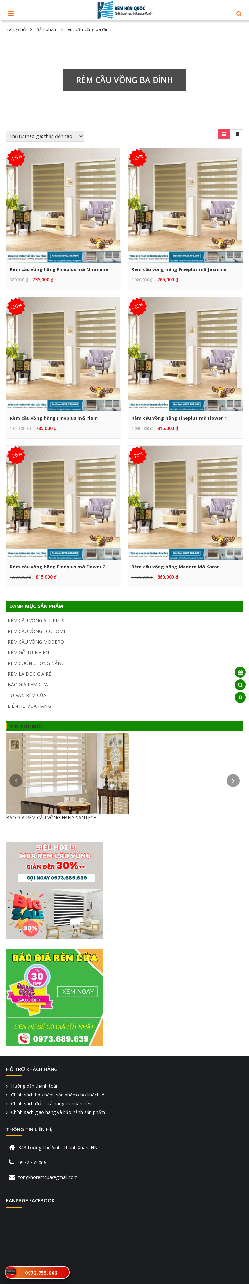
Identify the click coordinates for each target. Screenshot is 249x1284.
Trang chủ (15, 29)
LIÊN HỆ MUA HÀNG (29, 706)
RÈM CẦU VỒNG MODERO (36, 642)
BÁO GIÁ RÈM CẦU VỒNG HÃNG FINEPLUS (51, 817)
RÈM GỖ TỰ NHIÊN (28, 652)
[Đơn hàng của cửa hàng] (45, 136)
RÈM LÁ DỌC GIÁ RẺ (29, 674)
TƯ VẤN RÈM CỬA (27, 695)
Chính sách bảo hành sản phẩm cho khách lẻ (57, 1095)
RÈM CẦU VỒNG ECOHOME (37, 631)
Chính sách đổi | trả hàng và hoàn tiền (51, 1103)
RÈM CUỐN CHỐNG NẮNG (36, 663)
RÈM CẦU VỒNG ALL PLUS (36, 620)
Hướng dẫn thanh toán (35, 1086)
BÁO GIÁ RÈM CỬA (28, 685)
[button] (238, 13)
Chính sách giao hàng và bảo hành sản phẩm (58, 1112)
